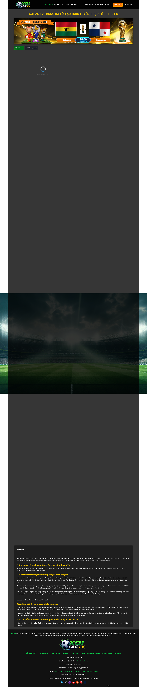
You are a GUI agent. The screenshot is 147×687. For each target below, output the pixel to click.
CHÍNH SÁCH (43, 653)
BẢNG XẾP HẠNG (72, 5)
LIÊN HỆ (65, 653)
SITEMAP (117, 653)
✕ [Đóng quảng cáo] (108, 686)
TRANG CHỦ (48, 5)
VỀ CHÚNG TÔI (31, 653)
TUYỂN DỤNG (107, 653)
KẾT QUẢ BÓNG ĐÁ (86, 5)
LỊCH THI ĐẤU (59, 5)
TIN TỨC (108, 5)
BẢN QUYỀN (75, 653)
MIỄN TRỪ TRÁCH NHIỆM (91, 653)
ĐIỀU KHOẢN (55, 653)
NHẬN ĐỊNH (99, 5)
